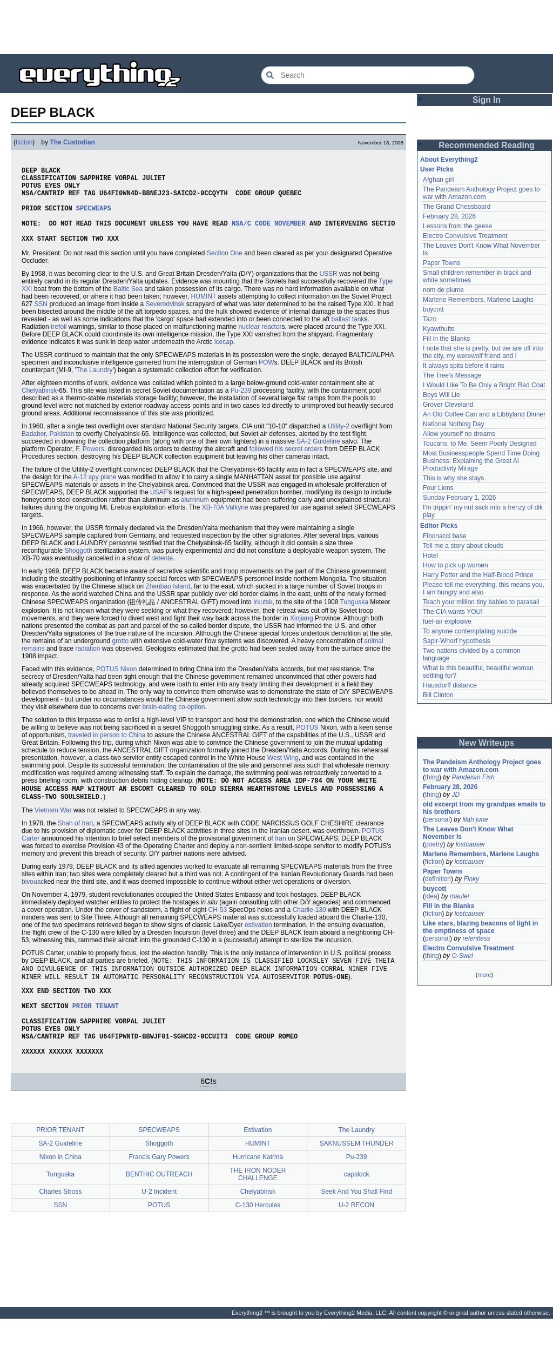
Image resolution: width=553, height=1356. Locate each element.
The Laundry (94, 386)
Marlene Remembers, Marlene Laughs (478, 299)
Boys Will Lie (441, 395)
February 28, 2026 (449, 216)
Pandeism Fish (472, 777)
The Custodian (72, 142)
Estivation (258, 1167)
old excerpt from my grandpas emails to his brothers (484, 808)
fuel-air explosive (447, 621)
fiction (24, 142)
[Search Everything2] (368, 75)
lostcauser (470, 844)
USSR (328, 290)
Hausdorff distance (450, 685)
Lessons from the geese (457, 226)
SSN (41, 320)
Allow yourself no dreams (459, 434)
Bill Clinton (438, 695)
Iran (280, 858)
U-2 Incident (159, 1229)
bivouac (33, 901)
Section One (224, 269)
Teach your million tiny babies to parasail (481, 602)
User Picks (436, 169)
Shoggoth (78, 567)
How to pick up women (455, 565)
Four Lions (438, 488)
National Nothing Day (453, 424)
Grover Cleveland (448, 404)
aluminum (195, 516)
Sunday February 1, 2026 (459, 497)
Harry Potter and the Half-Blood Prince (478, 575)
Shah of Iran (75, 842)
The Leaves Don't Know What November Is (468, 833)
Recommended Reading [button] (487, 145)
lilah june (475, 819)
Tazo (429, 319)
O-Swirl (462, 956)
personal (437, 819)
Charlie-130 (309, 929)
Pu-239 (241, 407)
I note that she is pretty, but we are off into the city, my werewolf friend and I (483, 352)
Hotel (430, 555)
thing (432, 777)
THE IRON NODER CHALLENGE (258, 1211)
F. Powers (90, 465)
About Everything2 (449, 159)
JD (455, 794)
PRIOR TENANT (95, 1033)
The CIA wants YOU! (453, 612)
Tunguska (354, 618)
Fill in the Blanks (446, 338)
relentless (476, 938)
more (484, 974)
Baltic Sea (128, 305)
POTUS (307, 744)
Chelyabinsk (39, 407)
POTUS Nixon (116, 685)
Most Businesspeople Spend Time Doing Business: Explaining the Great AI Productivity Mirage (481, 460)
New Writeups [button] (487, 743)
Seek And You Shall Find (356, 1229)
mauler (460, 896)
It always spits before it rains (463, 365)
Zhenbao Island (167, 602)
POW (266, 378)
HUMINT (203, 312)
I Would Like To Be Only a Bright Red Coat (484, 385)
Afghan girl (438, 179)
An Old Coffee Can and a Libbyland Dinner (484, 414)
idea (431, 896)
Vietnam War (53, 830)
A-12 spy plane (94, 493)
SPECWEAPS (93, 217)
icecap (223, 358)
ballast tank (348, 335)
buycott (433, 309)
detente (162, 574)
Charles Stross (60, 1229)
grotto (120, 657)
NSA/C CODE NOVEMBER (269, 236)
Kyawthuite (439, 329)
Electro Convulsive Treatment (465, 236)
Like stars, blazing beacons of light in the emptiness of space (480, 927)
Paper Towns (441, 263)
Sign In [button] (487, 99)
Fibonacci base (445, 536)
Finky (471, 879)
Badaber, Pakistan (48, 450)
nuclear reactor (260, 343)
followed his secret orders (286, 465)
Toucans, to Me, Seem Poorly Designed (480, 443)
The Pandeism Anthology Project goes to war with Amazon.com (481, 193)
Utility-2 (338, 442)
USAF (158, 508)
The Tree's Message (452, 375)
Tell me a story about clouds (463, 546)
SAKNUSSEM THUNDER (357, 1181)
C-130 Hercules (257, 1242)
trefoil (58, 343)
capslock (356, 1211)
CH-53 (217, 929)
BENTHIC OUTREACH (159, 1211)
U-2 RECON (356, 1242)
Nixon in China (60, 1194)
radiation (87, 665)
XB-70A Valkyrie (225, 523)
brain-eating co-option (173, 723)
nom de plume (443, 290)
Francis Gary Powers (159, 1194)
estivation (258, 944)
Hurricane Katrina (258, 1194)
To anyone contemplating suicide (470, 631)
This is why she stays (453, 478)
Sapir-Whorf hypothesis (456, 641)
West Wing (283, 774)
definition (438, 879)
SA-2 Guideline (318, 457)
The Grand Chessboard (456, 206)
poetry (434, 844)
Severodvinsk (164, 320)
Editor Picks (438, 526)
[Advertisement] (276, 27)
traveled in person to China (106, 751)
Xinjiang (301, 634)
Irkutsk (262, 618)
